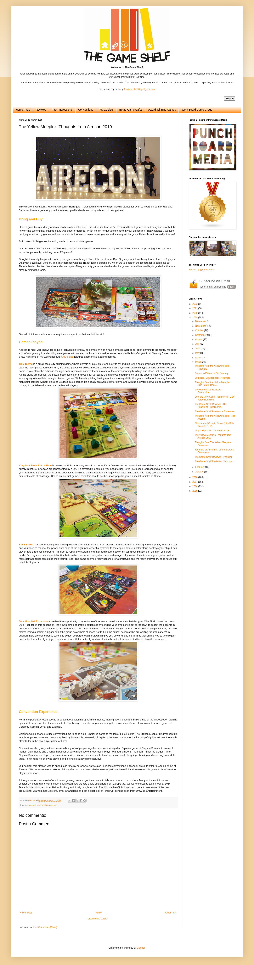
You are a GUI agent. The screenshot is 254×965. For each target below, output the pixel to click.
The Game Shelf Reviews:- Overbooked (208, 391)
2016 (195, 486)
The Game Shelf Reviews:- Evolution (213, 457)
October (199, 330)
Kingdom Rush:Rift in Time (35, 465)
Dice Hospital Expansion (34, 621)
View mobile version (98, 918)
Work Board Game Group (197, 109)
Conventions (85, 109)
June (198, 348)
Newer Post (26, 912)
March (198, 362)
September (201, 335)
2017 (195, 482)
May (197, 353)
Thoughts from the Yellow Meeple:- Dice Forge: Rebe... (212, 383)
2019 (195, 317)
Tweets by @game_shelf (201, 269)
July (197, 344)
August (199, 339)
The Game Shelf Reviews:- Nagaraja (213, 461)
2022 (195, 304)
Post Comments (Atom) (45, 927)
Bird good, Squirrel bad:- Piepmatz (212, 378)
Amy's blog (67, 356)
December (200, 321)
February (200, 467)
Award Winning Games (162, 109)
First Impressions (62, 109)
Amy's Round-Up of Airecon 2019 (212, 430)
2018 (195, 477)
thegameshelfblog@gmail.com (139, 89)
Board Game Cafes (130, 109)
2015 (195, 490)
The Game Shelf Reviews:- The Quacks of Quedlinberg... (211, 405)
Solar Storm (26, 544)
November (200, 326)
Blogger (141, 947)
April (197, 357)
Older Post (170, 912)
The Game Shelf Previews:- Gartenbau (214, 411)
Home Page (23, 109)
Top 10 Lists (106, 109)
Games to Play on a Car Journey (211, 373)
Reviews (41, 109)
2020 (195, 313)
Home (98, 912)
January (199, 471)
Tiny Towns (26, 363)
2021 (195, 308)
